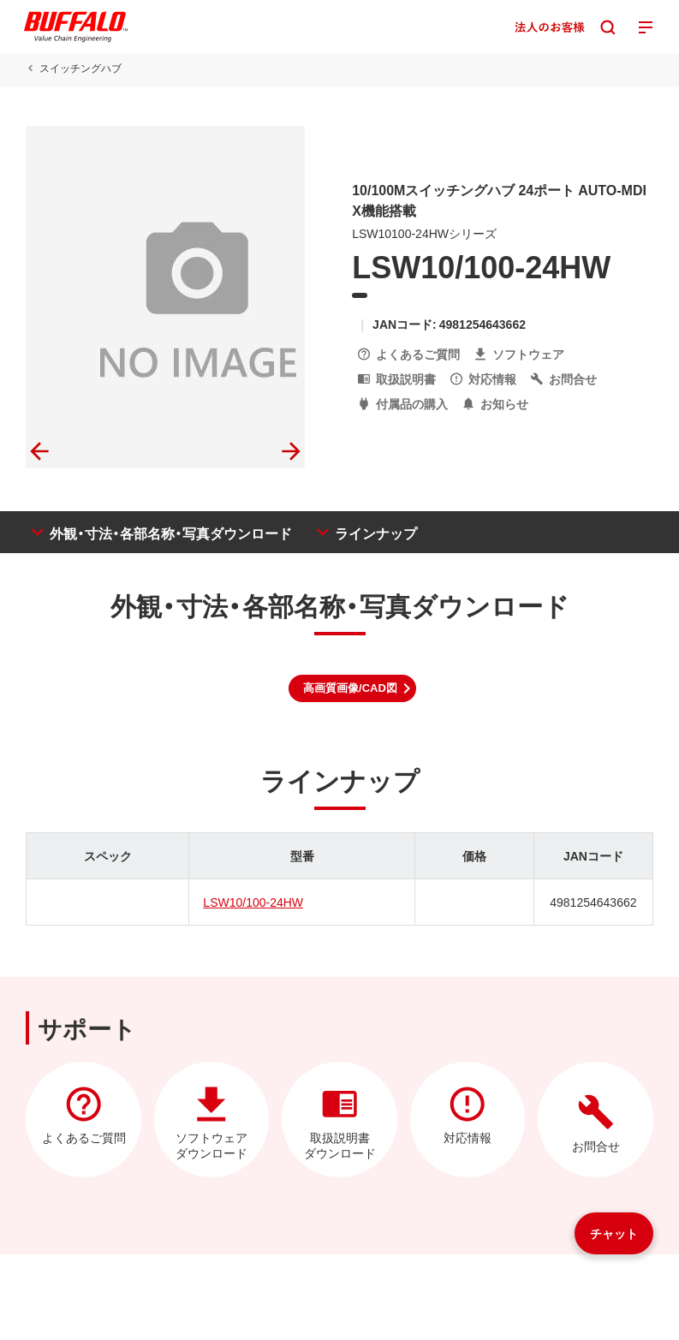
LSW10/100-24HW (253, 901)
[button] (352, 688)
